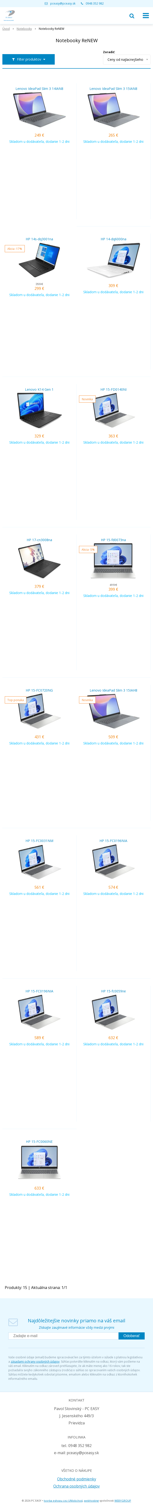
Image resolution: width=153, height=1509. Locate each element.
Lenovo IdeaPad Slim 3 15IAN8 (113, 89)
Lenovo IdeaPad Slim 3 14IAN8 (39, 89)
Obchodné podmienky (76, 1479)
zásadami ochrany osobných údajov (35, 1362)
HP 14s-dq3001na (39, 239)
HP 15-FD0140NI (113, 389)
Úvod (6, 29)
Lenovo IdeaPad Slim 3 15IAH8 (113, 690)
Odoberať (131, 1336)
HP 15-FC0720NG (39, 690)
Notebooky (24, 29)
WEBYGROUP (122, 1500)
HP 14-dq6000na (113, 239)
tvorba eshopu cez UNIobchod (63, 1500)
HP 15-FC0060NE (39, 1142)
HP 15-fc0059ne (113, 991)
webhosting (91, 1500)
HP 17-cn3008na (39, 540)
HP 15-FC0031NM (39, 841)
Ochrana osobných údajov (76, 1486)
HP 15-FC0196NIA (113, 841)
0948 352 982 (95, 3)
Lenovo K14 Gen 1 (39, 389)
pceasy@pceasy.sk (62, 3)
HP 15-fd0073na (113, 540)
